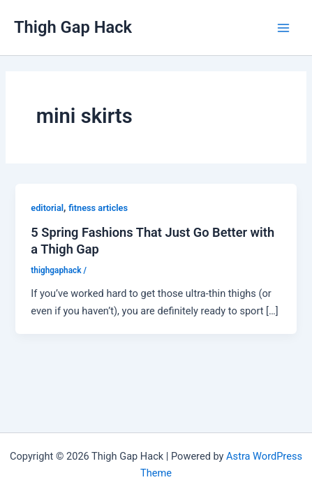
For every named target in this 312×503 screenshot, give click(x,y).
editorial (47, 208)
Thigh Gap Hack (73, 27)
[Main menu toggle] (283, 28)
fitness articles (98, 208)
